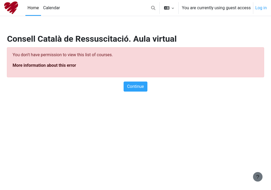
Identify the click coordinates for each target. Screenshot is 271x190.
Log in (261, 7)
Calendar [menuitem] (51, 7)
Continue (135, 86)
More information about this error (56, 65)
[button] (153, 8)
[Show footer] (258, 177)
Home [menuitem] (33, 7)
